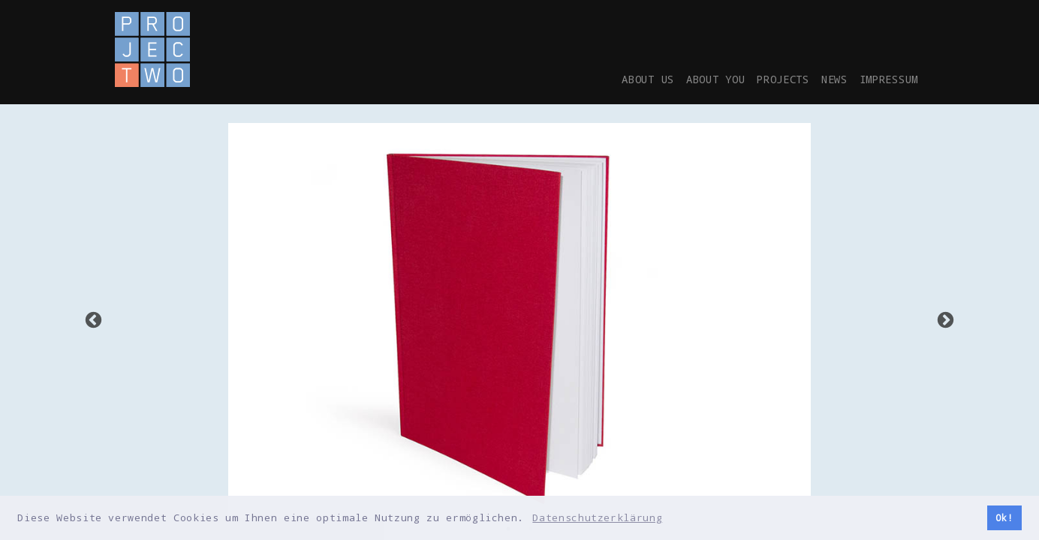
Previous (93, 320)
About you (689, 79)
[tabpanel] (519, 320)
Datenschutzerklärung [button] (597, 517)
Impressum (884, 79)
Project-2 (152, 49)
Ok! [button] (1004, 518)
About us (612, 79)
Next (945, 320)
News (823, 79)
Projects (765, 79)
